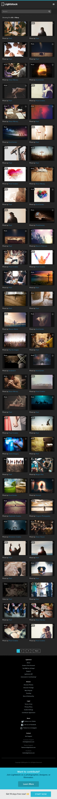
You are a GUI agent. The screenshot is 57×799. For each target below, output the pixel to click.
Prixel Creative (40, 101)
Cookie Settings (28, 710)
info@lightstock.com (28, 742)
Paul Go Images (14, 350)
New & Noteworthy (28, 696)
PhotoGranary (40, 225)
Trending (28, 693)
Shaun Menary (13, 80)
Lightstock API (28, 674)
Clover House (40, 537)
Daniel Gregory (14, 454)
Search (49, 11)
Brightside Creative (15, 516)
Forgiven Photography (43, 516)
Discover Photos (28, 685)
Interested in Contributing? (28, 677)
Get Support (28, 736)
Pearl (10, 38)
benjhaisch (12, 371)
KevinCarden (40, 80)
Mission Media (13, 329)
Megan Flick (39, 474)
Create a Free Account (28, 665)
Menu (53, 4)
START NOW (41, 794)
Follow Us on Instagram (30, 728)
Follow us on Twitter (30, 721)
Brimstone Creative (15, 537)
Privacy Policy (28, 707)
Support (28, 671)
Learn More (28, 784)
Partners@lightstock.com (28, 747)
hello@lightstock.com (28, 753)
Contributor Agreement (28, 713)
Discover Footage (28, 688)
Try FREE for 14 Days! (29, 668)
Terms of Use (28, 704)
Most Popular (28, 690)
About (28, 663)
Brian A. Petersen (41, 246)
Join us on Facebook (30, 725)
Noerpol (38, 495)
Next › (37, 651)
